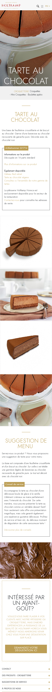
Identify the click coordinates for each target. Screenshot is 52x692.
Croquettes (35, 91)
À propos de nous (26, 688)
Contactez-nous (11, 200)
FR (47, 6)
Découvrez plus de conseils (17, 529)
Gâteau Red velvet (13, 174)
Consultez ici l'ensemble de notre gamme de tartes (26, 182)
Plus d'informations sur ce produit (20, 164)
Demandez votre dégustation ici (26, 649)
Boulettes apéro (35, 94)
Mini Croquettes (18, 94)
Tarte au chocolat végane (16, 177)
